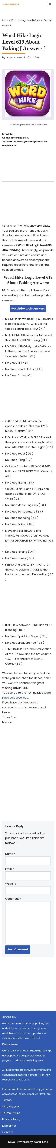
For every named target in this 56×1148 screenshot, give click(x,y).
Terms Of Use (11, 1113)
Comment (13, 899)
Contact (7, 1132)
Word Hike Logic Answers (28, 308)
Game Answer (14, 57)
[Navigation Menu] (50, 4)
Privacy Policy (11, 1119)
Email (9, 869)
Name (10, 854)
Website (10, 884)
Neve (11, 1142)
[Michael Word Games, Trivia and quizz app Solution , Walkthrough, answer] (11, 4)
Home (5, 20)
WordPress (40, 1142)
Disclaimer (9, 1126)
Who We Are (10, 1106)
